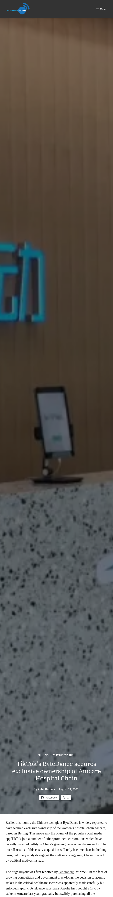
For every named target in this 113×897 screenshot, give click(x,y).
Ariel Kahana (46, 789)
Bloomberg (66, 872)
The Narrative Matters (56, 755)
